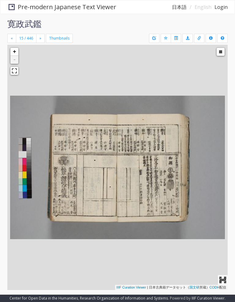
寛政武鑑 (24, 23)
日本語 (179, 7)
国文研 (194, 287)
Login (221, 7)
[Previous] (11, 38)
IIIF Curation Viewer (131, 287)
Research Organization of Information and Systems (124, 298)
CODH (214, 287)
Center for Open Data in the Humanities (43, 298)
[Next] (40, 38)
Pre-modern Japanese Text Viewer (61, 7)
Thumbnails (59, 38)
